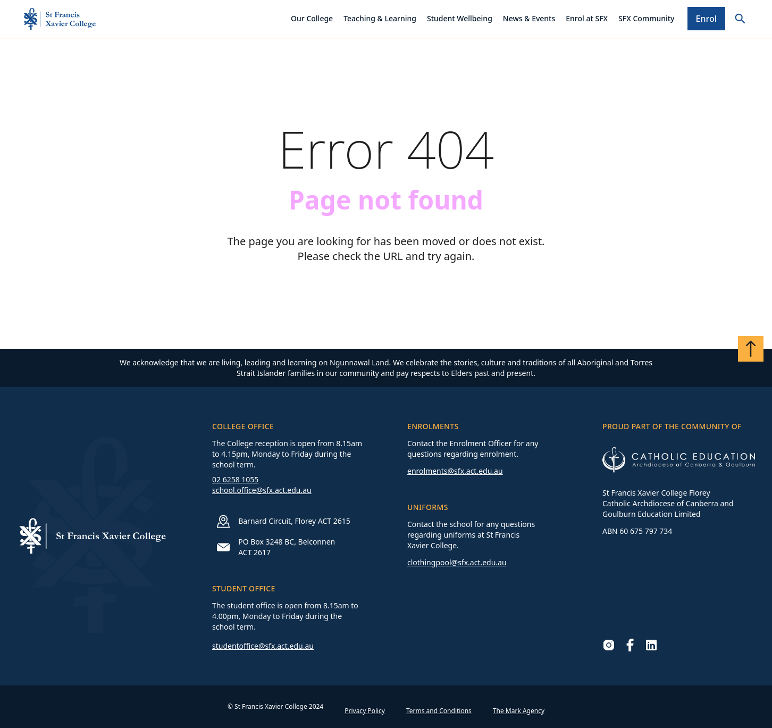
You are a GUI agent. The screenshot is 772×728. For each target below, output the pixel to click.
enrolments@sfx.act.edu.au (455, 471)
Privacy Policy (365, 710)
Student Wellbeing (459, 18)
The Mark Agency (518, 710)
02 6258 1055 (235, 479)
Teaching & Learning (379, 18)
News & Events (529, 18)
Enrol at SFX (587, 18)
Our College (312, 18)
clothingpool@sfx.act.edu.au (457, 562)
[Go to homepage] (59, 19)
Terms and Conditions (439, 710)
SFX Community (646, 18)
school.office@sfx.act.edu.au (262, 490)
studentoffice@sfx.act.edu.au (263, 646)
